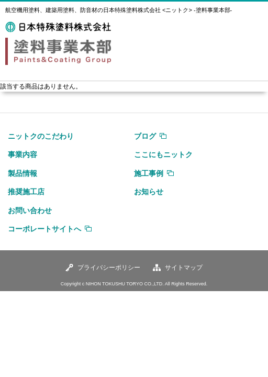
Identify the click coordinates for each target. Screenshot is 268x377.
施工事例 (148, 173)
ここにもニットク (163, 154)
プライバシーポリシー (108, 267)
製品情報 (22, 173)
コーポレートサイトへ (44, 229)
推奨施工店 (26, 191)
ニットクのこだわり (41, 136)
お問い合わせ (30, 210)
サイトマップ (184, 267)
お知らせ (148, 191)
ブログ (145, 136)
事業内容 (22, 154)
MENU (249, 35)
